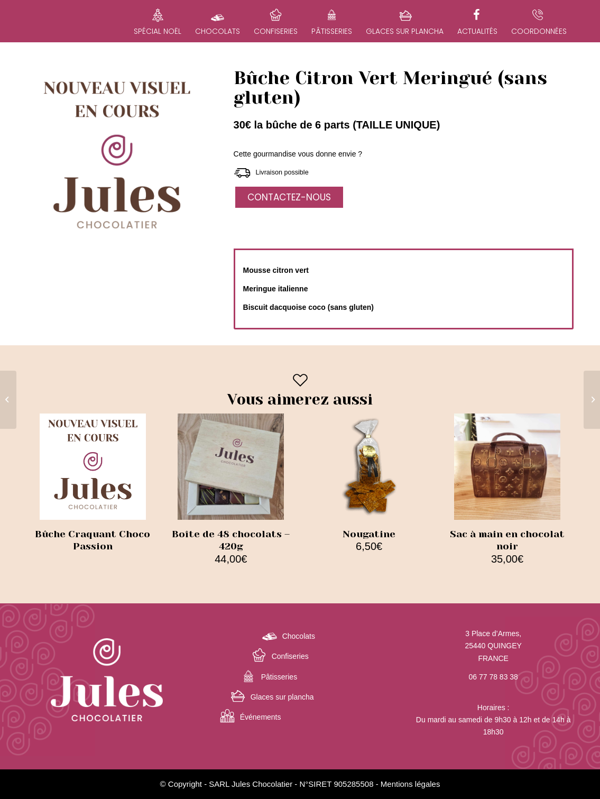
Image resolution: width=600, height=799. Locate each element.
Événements (260, 717)
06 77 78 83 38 (493, 677)
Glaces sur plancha (282, 697)
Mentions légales (410, 783)
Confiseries (290, 656)
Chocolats (298, 636)
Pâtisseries (279, 677)
